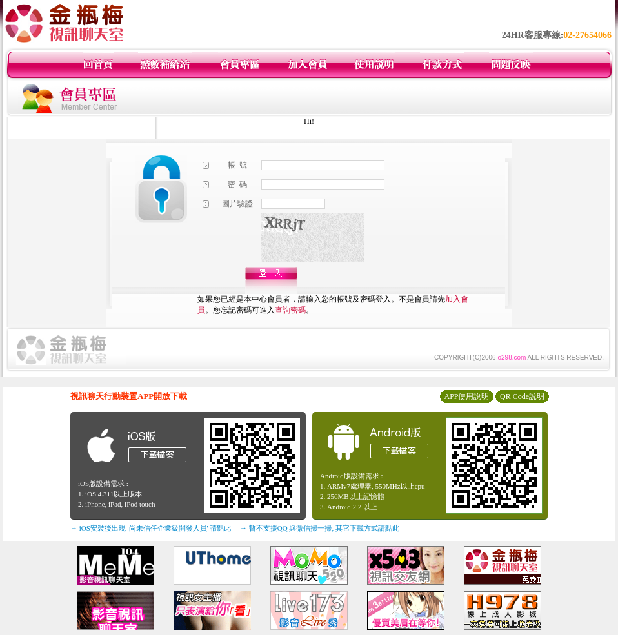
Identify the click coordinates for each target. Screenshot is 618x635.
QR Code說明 (522, 396)
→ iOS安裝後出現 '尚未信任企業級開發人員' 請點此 (150, 528)
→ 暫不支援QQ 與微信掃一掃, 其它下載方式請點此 (319, 528)
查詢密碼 (290, 310)
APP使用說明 (466, 396)
